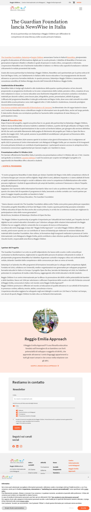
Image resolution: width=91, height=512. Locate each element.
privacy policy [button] (24, 501)
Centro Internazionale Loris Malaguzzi (33, 2)
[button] (88, 477)
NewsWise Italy (16, 120)
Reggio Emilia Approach (54, 2)
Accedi (79, 2)
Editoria (21, 410)
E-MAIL (14, 395)
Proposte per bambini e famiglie (27, 416)
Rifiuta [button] (71, 508)
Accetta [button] (83, 508)
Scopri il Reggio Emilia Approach (45, 366)
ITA (70, 2)
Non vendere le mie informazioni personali (65, 497)
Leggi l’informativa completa (23, 423)
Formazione (22, 414)
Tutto (17, 406)
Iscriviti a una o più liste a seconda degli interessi (25, 403)
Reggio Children (15, 2)
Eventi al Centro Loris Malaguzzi (27, 412)
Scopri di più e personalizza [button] (14, 508)
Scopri (17, 428)
